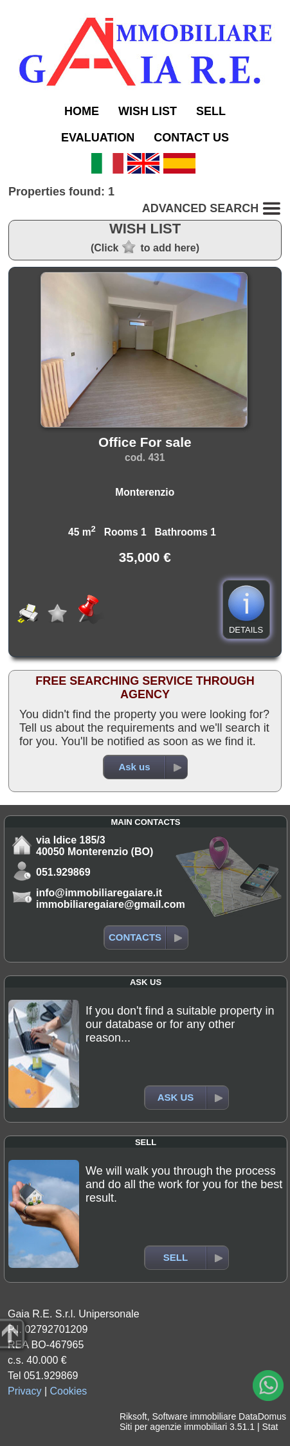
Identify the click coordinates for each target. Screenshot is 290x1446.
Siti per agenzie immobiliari (173, 1427)
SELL (211, 111)
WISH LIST (147, 111)
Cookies (68, 1391)
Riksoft (133, 1416)
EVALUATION (97, 137)
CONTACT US (191, 137)
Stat (270, 1427)
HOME (81, 111)
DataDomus (262, 1416)
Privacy (24, 1391)
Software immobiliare (194, 1416)
